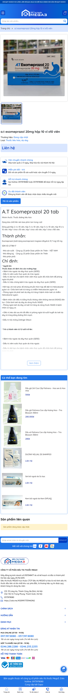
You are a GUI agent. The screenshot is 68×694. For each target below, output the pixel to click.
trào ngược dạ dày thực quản (20, 339)
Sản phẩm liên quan (15, 519)
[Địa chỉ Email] (34, 540)
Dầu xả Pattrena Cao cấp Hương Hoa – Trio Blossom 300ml (43, 433)
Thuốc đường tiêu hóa (22, 217)
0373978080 (9, 597)
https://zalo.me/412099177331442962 (19, 600)
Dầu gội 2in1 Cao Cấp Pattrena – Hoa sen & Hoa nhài (45, 389)
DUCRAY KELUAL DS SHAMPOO (38, 454)
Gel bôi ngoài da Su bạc (35, 476)
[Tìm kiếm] (65, 21)
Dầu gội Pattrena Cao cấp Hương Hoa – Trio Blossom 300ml (43, 411)
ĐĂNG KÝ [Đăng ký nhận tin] (63, 540)
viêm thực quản (35, 277)
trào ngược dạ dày (16, 271)
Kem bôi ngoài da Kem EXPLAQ (38, 498)
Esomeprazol (7, 241)
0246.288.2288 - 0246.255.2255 (19, 646)
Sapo (40, 684)
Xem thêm (34, 363)
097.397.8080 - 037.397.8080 (17, 636)
